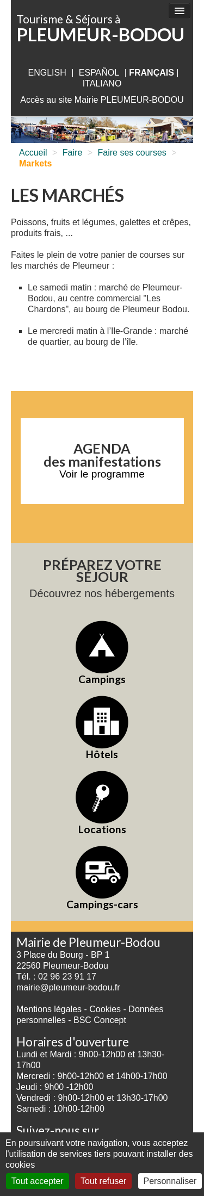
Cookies (105, 1009)
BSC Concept (99, 1020)
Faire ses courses (132, 152)
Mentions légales (49, 1009)
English (47, 72)
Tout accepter (37, 1181)
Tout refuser (103, 1181)
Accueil (33, 152)
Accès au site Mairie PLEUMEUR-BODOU (102, 99)
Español (99, 72)
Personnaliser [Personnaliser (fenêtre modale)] (170, 1181)
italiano (102, 83)
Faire (72, 152)
